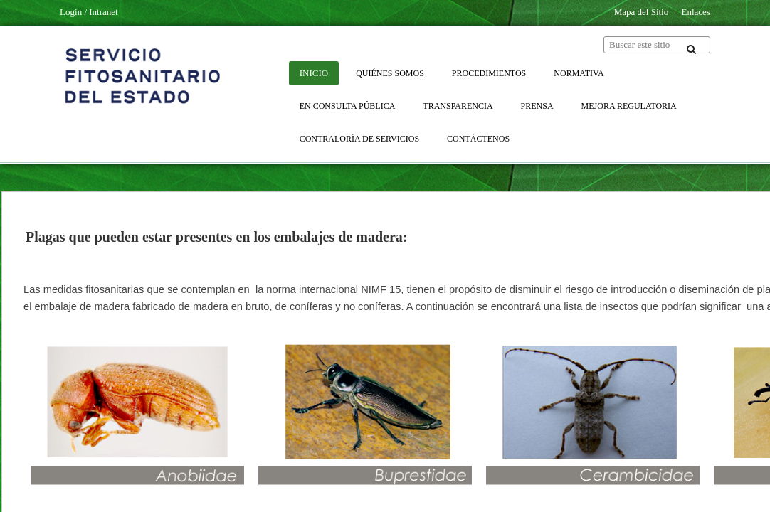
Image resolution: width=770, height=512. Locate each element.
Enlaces (695, 11)
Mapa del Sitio (641, 11)
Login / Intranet (89, 11)
